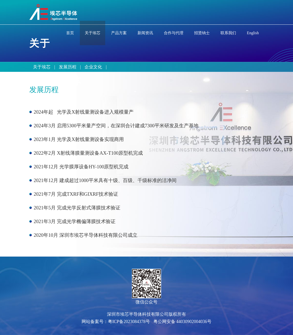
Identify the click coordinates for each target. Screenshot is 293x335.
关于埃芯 (42, 67)
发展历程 (67, 67)
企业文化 (93, 67)
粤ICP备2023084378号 (129, 321)
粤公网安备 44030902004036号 (182, 321)
